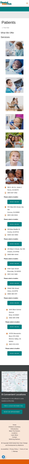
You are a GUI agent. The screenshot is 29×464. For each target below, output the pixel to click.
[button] (14, 202)
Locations (14, 433)
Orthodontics (14, 429)
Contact (14, 437)
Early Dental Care (14, 105)
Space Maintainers (14, 179)
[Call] (10, 192)
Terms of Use (24, 449)
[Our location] (27, 462)
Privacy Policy (13, 449)
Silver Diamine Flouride (14, 160)
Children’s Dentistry (14, 427)
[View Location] (5, 187)
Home (14, 425)
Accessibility (4, 449)
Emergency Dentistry (14, 50)
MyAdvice (21, 445)
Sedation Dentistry (14, 124)
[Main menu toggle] (27, 3)
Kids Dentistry (14, 69)
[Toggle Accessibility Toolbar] (3, 457)
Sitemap (15, 451)
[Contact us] (22, 462)
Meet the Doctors (14, 431)
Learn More (14, 435)
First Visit (6, 27)
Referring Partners (14, 439)
